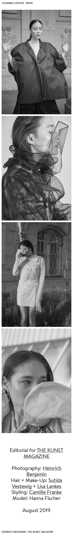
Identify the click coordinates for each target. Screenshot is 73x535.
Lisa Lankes (49, 486)
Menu (29, 3)
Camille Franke (45, 492)
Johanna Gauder (13, 3)
